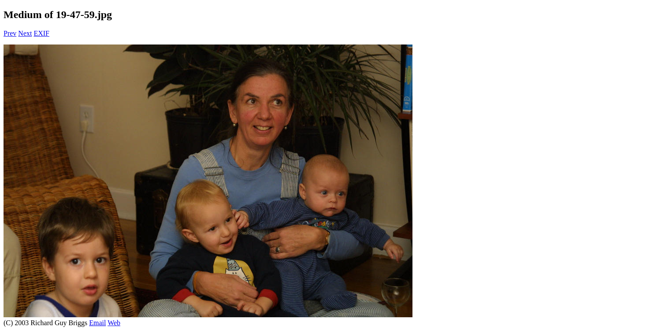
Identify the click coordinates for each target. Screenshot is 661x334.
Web (114, 323)
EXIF (41, 33)
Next (25, 33)
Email (97, 323)
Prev (10, 33)
